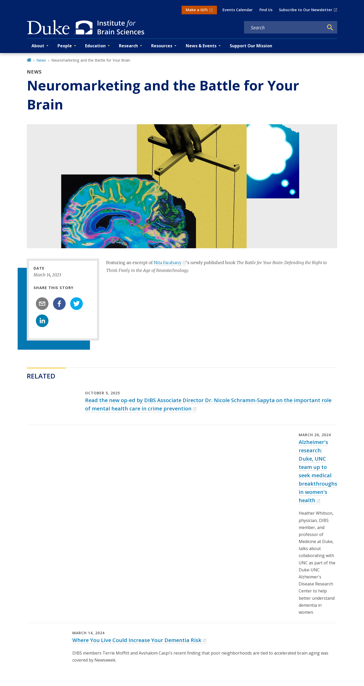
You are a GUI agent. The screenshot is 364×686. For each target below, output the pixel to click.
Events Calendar (237, 9)
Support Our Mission (251, 46)
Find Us (265, 9)
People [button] (65, 46)
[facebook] (59, 303)
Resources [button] (161, 46)
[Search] (330, 27)
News (41, 60)
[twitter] (76, 303)
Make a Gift (197, 9)
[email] (42, 303)
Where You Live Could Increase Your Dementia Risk (136, 640)
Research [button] (128, 46)
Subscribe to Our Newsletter (305, 9)
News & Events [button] (201, 46)
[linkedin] (42, 320)
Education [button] (95, 46)
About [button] (37, 46)
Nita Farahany (167, 262)
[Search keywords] (283, 27)
